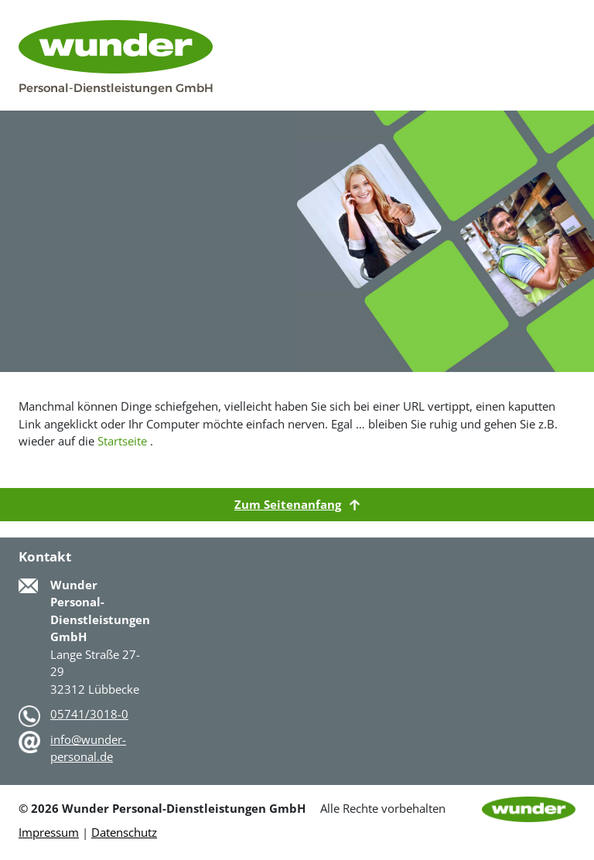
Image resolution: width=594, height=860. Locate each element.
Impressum (49, 832)
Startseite (122, 441)
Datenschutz (124, 832)
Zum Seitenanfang (297, 504)
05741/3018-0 (89, 714)
